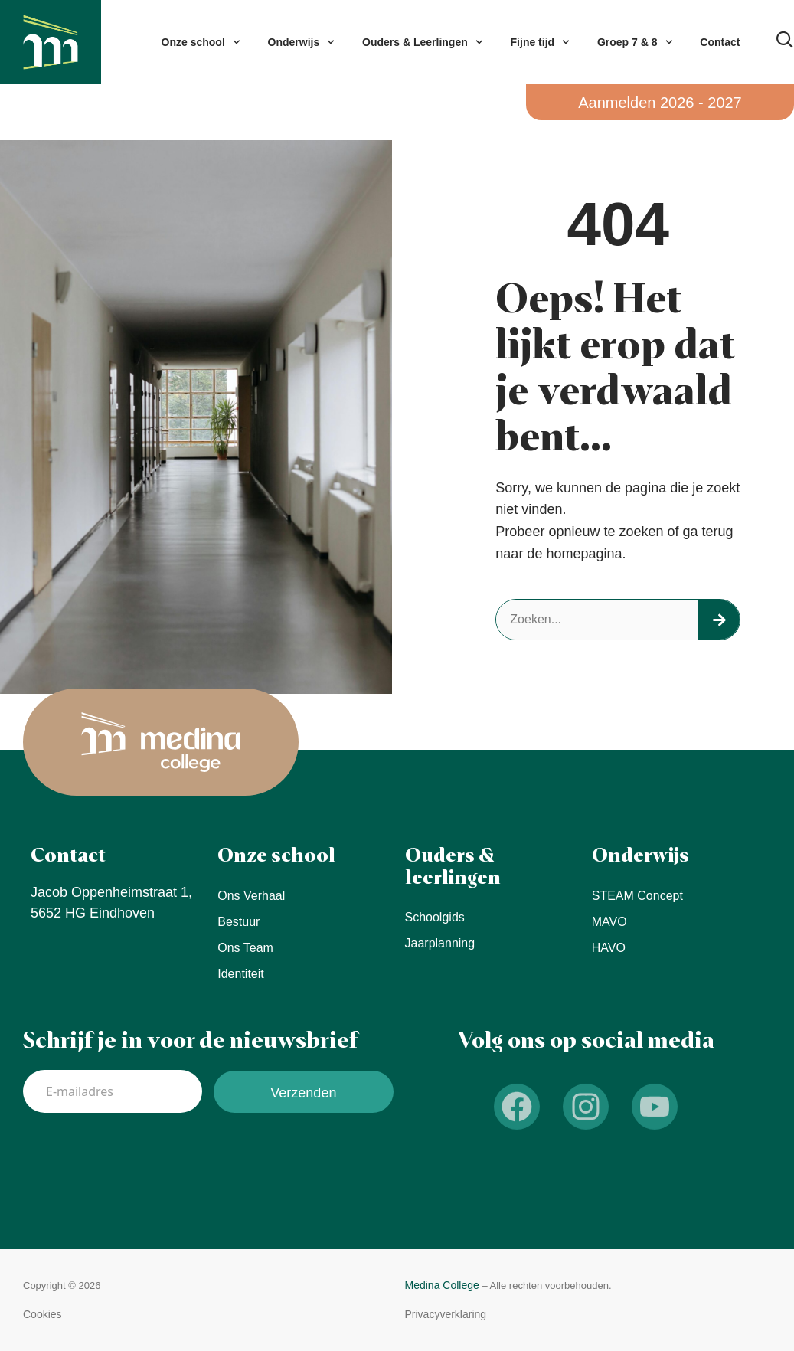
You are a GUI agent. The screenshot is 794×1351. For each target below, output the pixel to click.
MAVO (609, 921)
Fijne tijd (540, 42)
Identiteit (240, 973)
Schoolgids (435, 917)
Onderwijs (301, 42)
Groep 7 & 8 (634, 42)
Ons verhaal (251, 895)
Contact (720, 42)
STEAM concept (637, 895)
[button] (42, 1314)
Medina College (442, 1285)
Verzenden (303, 1093)
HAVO (609, 947)
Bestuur (238, 921)
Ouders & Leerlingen (422, 42)
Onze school (201, 42)
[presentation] (139, 1158)
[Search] (719, 620)
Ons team (245, 947)
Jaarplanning (440, 943)
